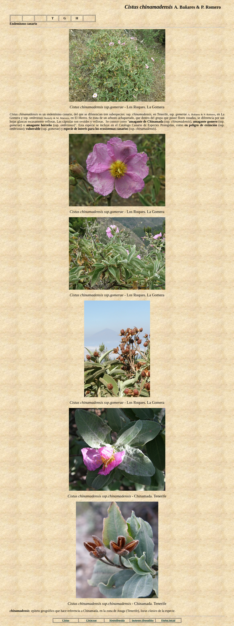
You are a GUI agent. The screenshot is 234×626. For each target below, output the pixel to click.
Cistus (65, 620)
